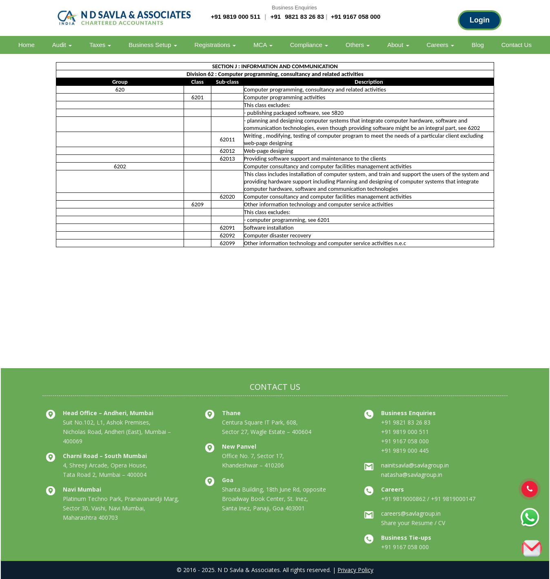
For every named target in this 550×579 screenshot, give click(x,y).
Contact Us (516, 44)
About (398, 44)
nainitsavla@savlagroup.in (415, 465)
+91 (277, 16)
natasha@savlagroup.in (411, 474)
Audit (62, 44)
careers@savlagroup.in (411, 513)
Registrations (215, 44)
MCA (263, 44)
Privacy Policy (355, 570)
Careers (440, 44)
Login (480, 20)
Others (358, 44)
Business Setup (153, 44)
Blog (478, 44)
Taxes (100, 44)
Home (26, 44)
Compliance (309, 44)
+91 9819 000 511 (235, 16)
